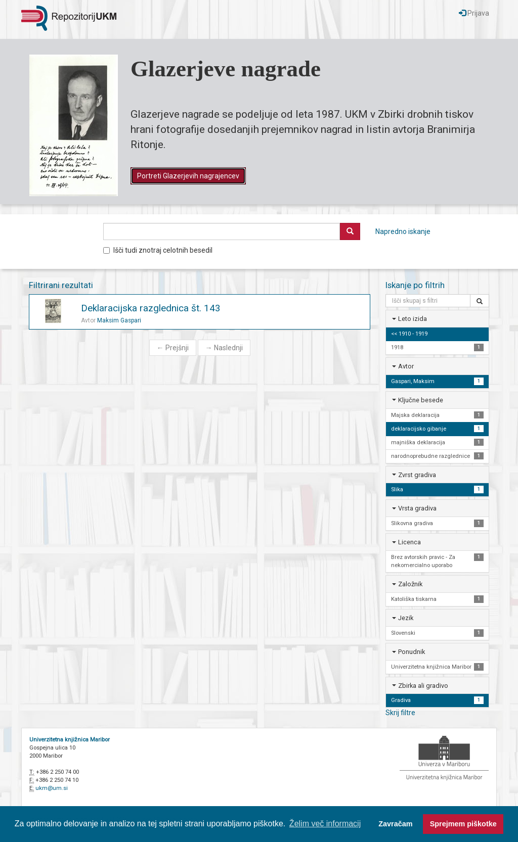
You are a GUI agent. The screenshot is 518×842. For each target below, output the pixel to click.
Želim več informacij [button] (325, 823)
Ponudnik (411, 652)
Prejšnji (173, 348)
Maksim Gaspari (119, 320)
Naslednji (224, 348)
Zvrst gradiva (417, 475)
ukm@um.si (51, 788)
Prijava (474, 13)
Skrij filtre (400, 713)
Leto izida (412, 318)
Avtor (406, 366)
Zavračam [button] (395, 824)
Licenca (409, 542)
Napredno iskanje (402, 231)
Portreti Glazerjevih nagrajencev (188, 176)
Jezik (405, 618)
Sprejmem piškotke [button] (463, 824)
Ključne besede (420, 400)
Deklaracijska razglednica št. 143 (151, 308)
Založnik (410, 584)
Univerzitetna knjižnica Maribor (69, 739)
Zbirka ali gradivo (423, 685)
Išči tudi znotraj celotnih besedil (157, 250)
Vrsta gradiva (417, 508)
